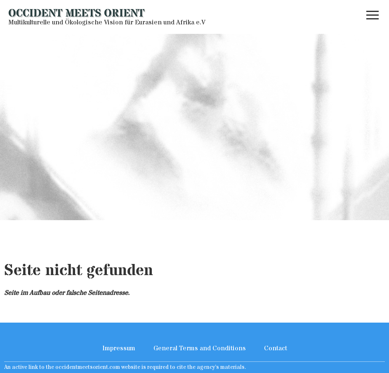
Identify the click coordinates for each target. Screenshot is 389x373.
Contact (275, 348)
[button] (372, 17)
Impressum (118, 348)
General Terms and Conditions (199, 348)
